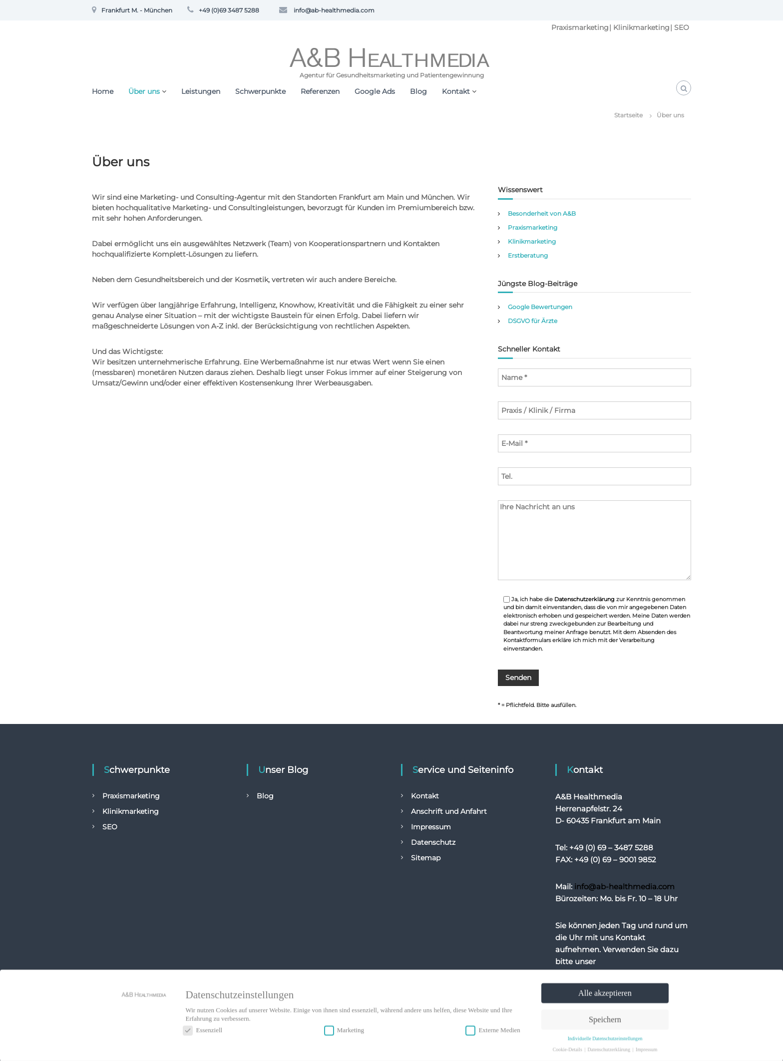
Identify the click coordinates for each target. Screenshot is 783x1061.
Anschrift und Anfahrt (449, 811)
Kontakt (456, 91)
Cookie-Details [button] (568, 1046)
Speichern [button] (605, 1017)
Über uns (144, 91)
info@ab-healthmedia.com (624, 887)
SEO (681, 27)
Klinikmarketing (641, 27)
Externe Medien (492, 1027)
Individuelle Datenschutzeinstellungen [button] (605, 1036)
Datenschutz (433, 842)
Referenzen (320, 91)
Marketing (344, 1027)
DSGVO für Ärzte (532, 321)
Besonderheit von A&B (542, 213)
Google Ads (375, 91)
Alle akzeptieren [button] (605, 990)
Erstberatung (528, 255)
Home (102, 91)
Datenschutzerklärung (584, 599)
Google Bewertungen (540, 307)
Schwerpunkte (260, 91)
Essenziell (202, 1027)
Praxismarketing (580, 27)
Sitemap (425, 858)
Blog (418, 91)
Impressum (431, 827)
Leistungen (200, 91)
